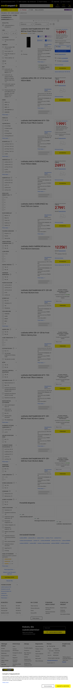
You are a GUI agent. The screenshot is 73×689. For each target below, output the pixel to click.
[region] (36, 678)
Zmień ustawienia (48, 686)
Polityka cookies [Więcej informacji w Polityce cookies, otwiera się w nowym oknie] (5, 682)
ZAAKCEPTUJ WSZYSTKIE (63, 686)
